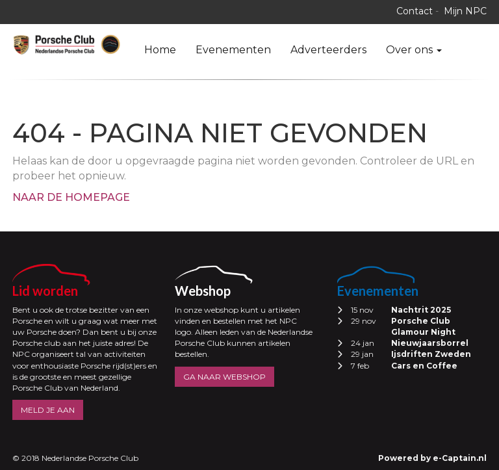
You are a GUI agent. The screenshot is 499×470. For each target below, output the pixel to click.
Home (160, 50)
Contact (414, 11)
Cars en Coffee (424, 366)
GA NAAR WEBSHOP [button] (224, 377)
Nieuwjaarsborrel (429, 343)
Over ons (414, 50)
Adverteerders (328, 50)
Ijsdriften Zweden (431, 354)
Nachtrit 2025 (421, 310)
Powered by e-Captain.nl (432, 458)
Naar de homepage (71, 197)
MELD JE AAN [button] (48, 410)
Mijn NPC (465, 11)
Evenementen (233, 50)
